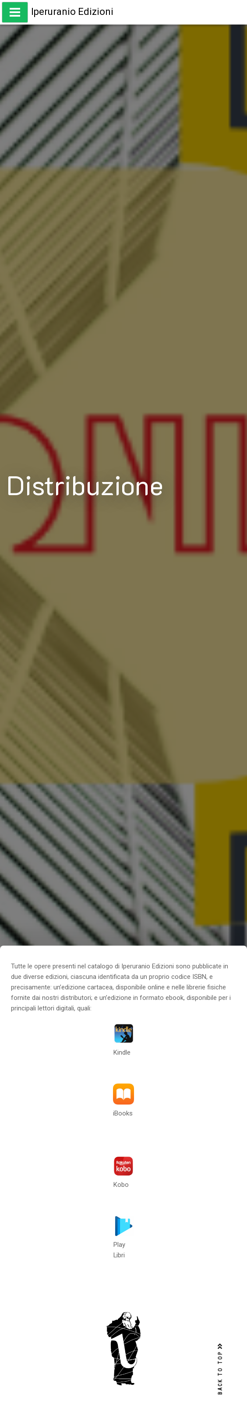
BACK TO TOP (220, 1369)
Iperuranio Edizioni (72, 11)
